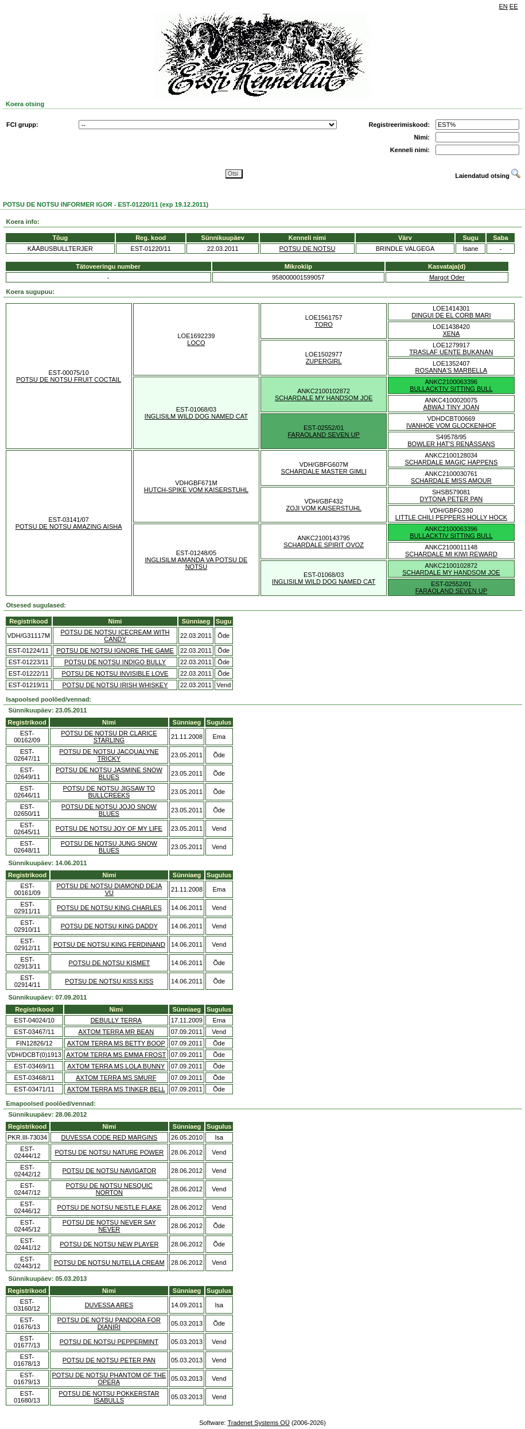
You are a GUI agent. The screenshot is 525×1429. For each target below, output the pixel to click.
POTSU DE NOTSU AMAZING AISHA (68, 526)
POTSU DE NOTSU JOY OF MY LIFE (109, 828)
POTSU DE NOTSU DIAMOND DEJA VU (109, 889)
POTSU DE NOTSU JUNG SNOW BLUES (109, 847)
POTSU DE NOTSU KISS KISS (109, 981)
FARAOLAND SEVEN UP (323, 434)
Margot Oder (447, 277)
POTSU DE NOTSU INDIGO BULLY (115, 662)
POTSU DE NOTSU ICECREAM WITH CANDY (114, 635)
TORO (323, 324)
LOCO (196, 342)
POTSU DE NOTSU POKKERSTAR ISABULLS (109, 1397)
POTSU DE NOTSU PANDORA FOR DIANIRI (109, 1323)
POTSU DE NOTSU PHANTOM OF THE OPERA (109, 1378)
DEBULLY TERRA (116, 1020)
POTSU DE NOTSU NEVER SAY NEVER (109, 1226)
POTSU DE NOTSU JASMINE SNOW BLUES (109, 773)
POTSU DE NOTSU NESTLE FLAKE (109, 1207)
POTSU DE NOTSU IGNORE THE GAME (115, 650)
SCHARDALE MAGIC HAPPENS (451, 462)
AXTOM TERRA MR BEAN (116, 1031)
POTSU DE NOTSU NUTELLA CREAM (109, 1262)
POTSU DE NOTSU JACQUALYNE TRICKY (108, 755)
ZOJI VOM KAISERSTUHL (323, 508)
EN (503, 6)
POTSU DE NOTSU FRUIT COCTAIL (68, 379)
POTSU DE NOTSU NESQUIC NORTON (109, 1189)
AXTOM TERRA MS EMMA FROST (116, 1054)
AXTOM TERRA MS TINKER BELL (116, 1089)
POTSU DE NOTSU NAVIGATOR (109, 1170)
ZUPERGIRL (324, 361)
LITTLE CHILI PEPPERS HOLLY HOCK (451, 517)
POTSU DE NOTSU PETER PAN (109, 1360)
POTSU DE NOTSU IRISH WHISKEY (115, 684)
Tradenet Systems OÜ (258, 1422)
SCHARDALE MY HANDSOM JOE (323, 397)
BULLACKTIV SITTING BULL (451, 388)
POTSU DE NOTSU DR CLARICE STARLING (109, 736)
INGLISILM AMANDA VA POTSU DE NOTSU (196, 563)
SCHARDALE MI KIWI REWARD (451, 554)
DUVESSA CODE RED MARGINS (109, 1137)
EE (514, 6)
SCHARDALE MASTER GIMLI (324, 471)
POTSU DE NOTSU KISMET (109, 962)
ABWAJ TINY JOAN (451, 407)
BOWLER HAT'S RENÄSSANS (451, 443)
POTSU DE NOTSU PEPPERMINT (109, 1341)
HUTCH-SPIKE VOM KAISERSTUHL (196, 489)
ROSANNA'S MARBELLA (451, 370)
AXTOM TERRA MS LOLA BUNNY (116, 1066)
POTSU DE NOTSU (307, 248)
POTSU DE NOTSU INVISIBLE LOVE (115, 673)
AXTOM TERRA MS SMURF (116, 1077)
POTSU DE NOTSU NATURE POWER (109, 1152)
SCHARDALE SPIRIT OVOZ (323, 544)
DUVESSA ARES (109, 1305)
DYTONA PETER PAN (451, 498)
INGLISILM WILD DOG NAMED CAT (196, 416)
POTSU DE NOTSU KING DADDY (109, 926)
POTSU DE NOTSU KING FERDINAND (109, 944)
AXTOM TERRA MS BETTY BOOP (116, 1043)
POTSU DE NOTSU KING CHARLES (109, 907)
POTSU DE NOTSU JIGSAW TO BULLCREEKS (109, 792)
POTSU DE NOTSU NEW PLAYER (109, 1244)
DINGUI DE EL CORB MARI (451, 315)
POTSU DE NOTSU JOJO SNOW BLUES (109, 810)
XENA (451, 333)
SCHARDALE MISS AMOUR (451, 480)
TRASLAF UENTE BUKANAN (451, 351)
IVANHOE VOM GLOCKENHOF (451, 425)
